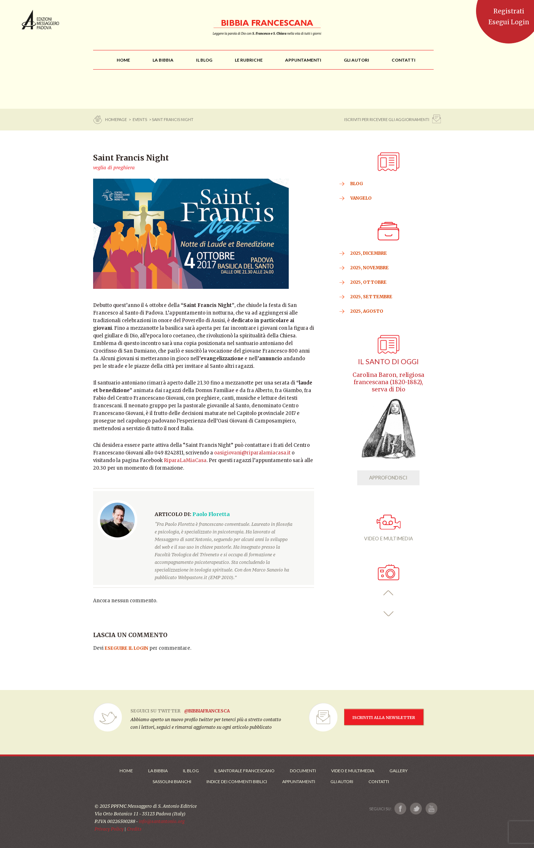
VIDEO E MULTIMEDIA (388, 528)
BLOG (356, 183)
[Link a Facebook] (400, 808)
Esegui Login (508, 22)
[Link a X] (415, 808)
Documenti (303, 770)
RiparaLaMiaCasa (185, 460)
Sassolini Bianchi (172, 781)
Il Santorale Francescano (244, 770)
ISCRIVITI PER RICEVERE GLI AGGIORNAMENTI (386, 119)
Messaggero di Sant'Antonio (40, 19)
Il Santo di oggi (388, 361)
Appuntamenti (298, 781)
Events (140, 119)
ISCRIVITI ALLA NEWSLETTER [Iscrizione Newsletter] (383, 717)
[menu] (249, 60)
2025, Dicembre (368, 253)
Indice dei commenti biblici (236, 781)
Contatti (378, 781)
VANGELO (361, 198)
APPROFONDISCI (388, 478)
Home (126, 770)
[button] (388, 593)
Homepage (116, 119)
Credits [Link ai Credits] (134, 829)
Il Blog (191, 770)
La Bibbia (158, 770)
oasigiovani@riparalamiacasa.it (252, 453)
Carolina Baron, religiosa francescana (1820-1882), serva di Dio (388, 382)
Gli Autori (341, 781)
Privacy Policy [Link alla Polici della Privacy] (109, 829)
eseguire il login (126, 648)
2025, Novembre (369, 267)
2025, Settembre (371, 296)
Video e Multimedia (352, 770)
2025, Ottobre (368, 282)
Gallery (398, 770)
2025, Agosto (366, 311)
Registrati (508, 11)
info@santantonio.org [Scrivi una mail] (161, 821)
